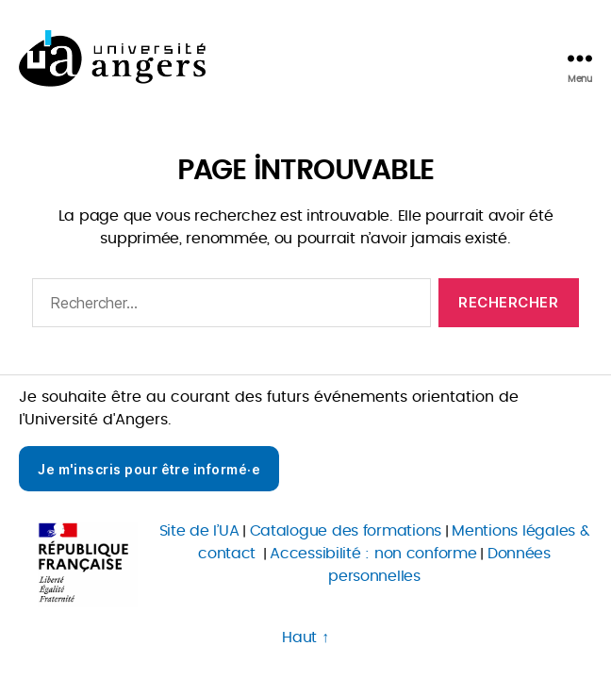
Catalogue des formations (346, 531)
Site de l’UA (199, 531)
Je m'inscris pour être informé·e (149, 469)
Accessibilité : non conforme (373, 553)
